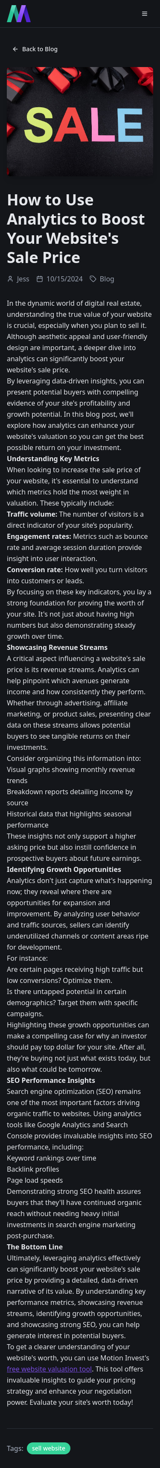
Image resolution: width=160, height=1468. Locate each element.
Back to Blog (35, 49)
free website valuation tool (49, 1369)
